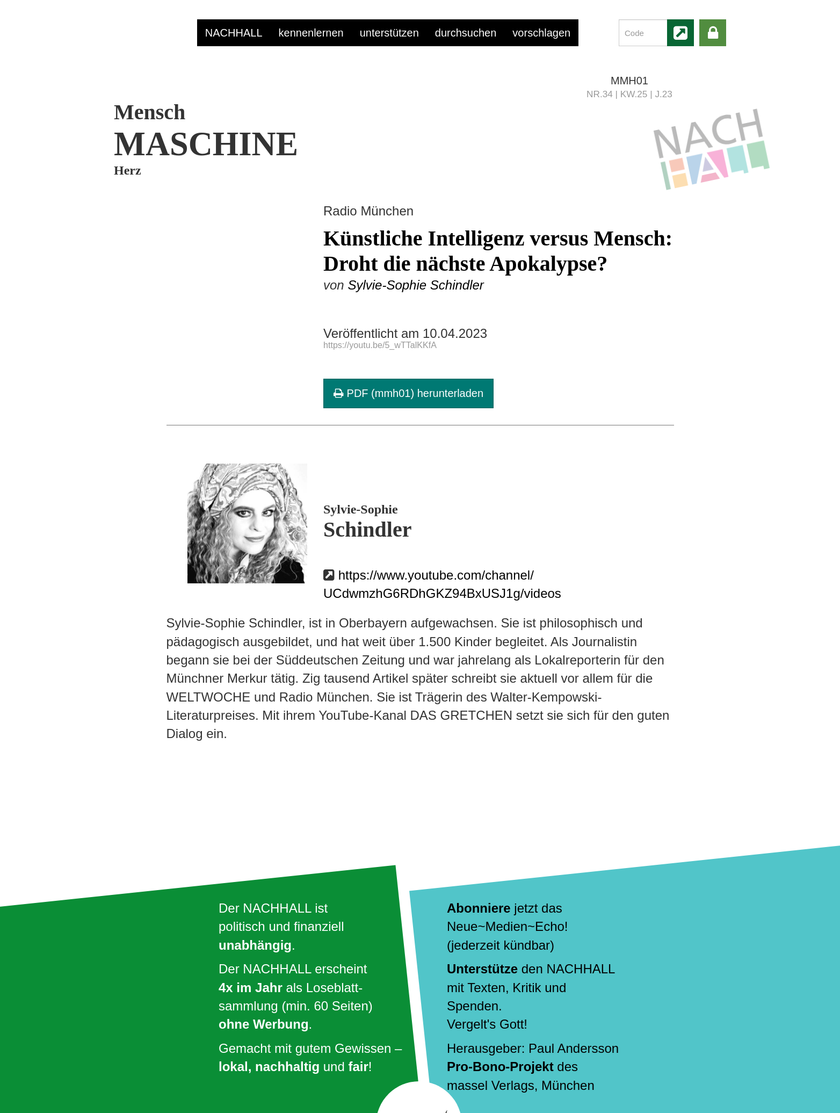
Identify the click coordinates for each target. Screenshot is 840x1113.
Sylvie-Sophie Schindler (415, 285)
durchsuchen (466, 33)
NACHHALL (234, 33)
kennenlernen (311, 33)
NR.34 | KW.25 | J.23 (629, 94)
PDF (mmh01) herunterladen (408, 393)
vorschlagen (541, 33)
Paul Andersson (573, 1048)
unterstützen (389, 33)
